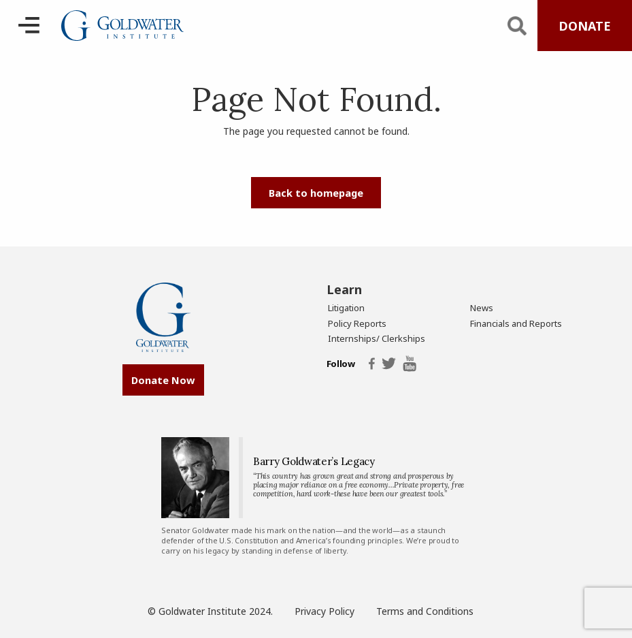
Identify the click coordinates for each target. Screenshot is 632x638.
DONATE (585, 26)
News (481, 308)
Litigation (346, 308)
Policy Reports (357, 323)
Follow (341, 364)
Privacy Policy (324, 611)
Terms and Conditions (424, 611)
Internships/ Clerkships (376, 338)
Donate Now (163, 380)
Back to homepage (316, 193)
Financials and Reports (516, 323)
